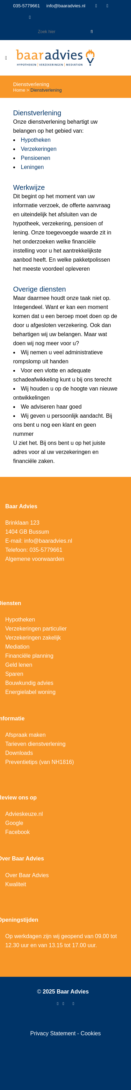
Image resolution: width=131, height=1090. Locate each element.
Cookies (91, 1033)
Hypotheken (36, 140)
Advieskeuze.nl (24, 814)
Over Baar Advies (27, 875)
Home (19, 90)
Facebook (17, 832)
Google (14, 823)
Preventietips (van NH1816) (39, 762)
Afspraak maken (25, 735)
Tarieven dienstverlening (35, 744)
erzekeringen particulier (38, 629)
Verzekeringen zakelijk (33, 638)
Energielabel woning (30, 692)
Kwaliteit (15, 884)
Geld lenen (18, 665)
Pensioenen (36, 158)
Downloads (19, 753)
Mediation (17, 647)
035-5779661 (26, 5)
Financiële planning (29, 656)
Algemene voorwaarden (34, 559)
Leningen (32, 167)
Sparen (14, 674)
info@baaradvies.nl (65, 5)
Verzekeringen (39, 149)
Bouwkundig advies (29, 683)
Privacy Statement (53, 1033)
